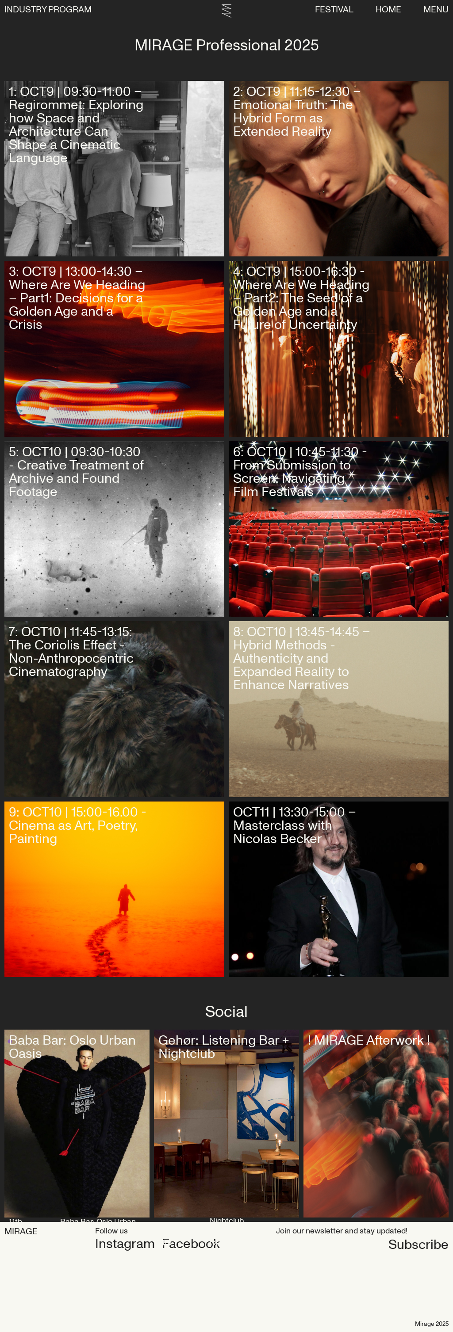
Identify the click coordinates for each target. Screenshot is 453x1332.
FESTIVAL (334, 9)
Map (132, 1068)
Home (388, 9)
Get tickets (193, 235)
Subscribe (306, 1245)
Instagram (125, 1244)
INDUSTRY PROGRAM (48, 9)
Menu (436, 9)
